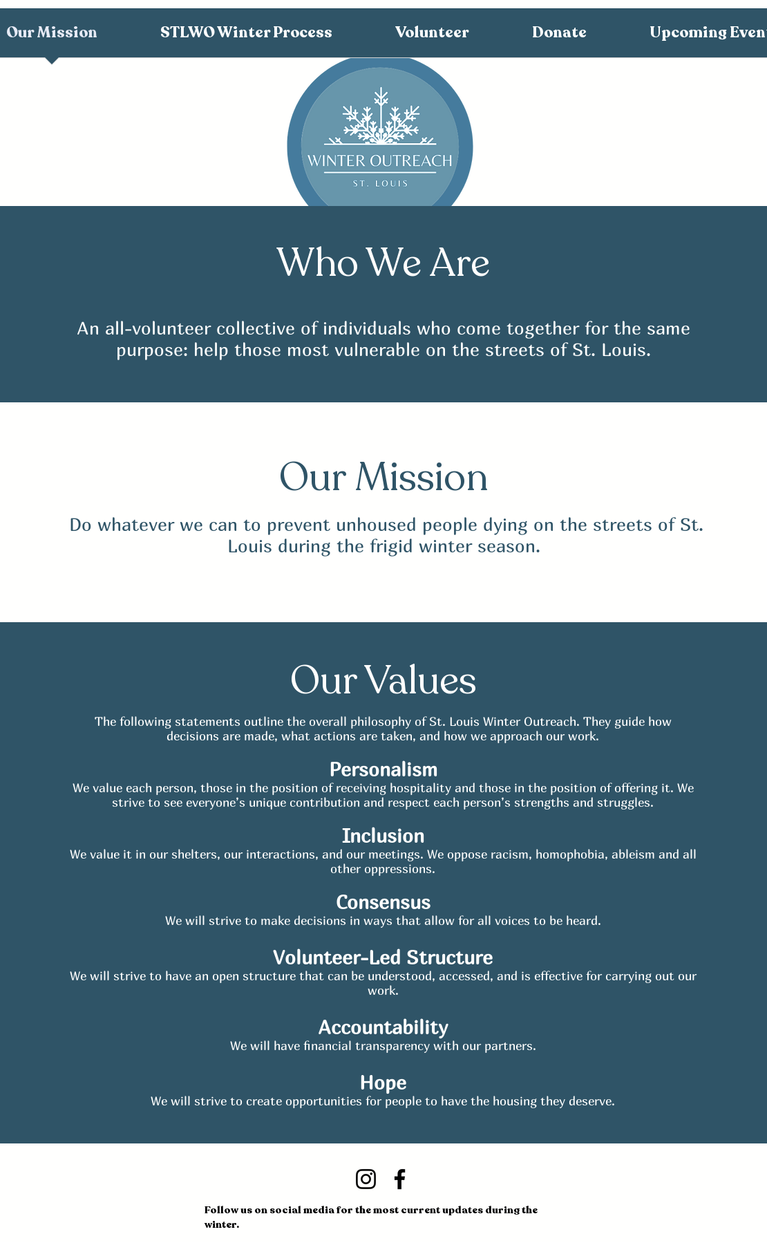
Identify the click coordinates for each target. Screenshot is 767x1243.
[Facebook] (399, 1179)
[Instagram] (365, 1179)
